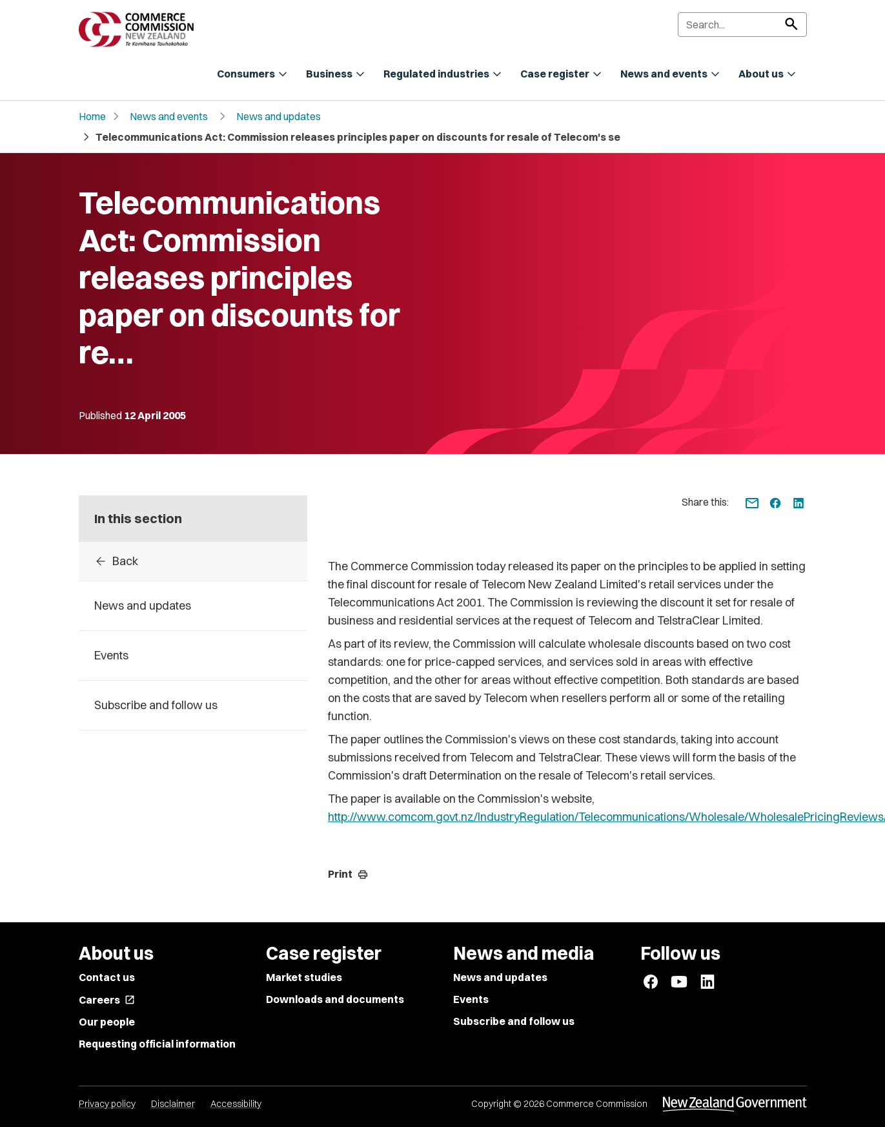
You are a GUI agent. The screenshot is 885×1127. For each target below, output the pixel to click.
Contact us (107, 977)
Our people (107, 1021)
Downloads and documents (335, 999)
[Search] (742, 24)
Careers (107, 999)
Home (92, 116)
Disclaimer (173, 1104)
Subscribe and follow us (514, 1021)
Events (471, 999)
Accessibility (235, 1104)
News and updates (278, 116)
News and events (169, 116)
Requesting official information (157, 1043)
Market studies (304, 977)
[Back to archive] (193, 561)
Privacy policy (107, 1104)
